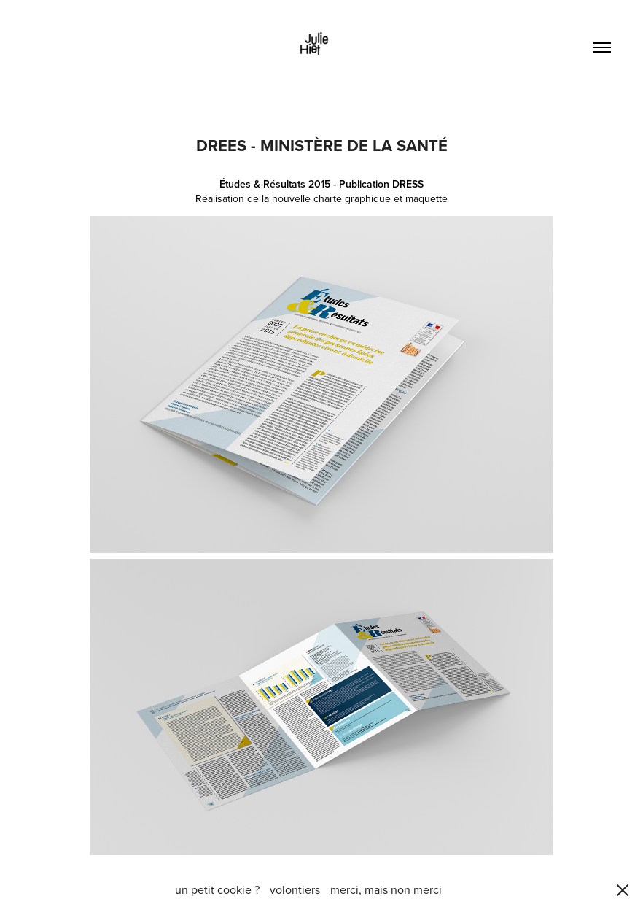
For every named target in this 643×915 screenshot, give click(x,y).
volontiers (295, 889)
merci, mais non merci (386, 889)
